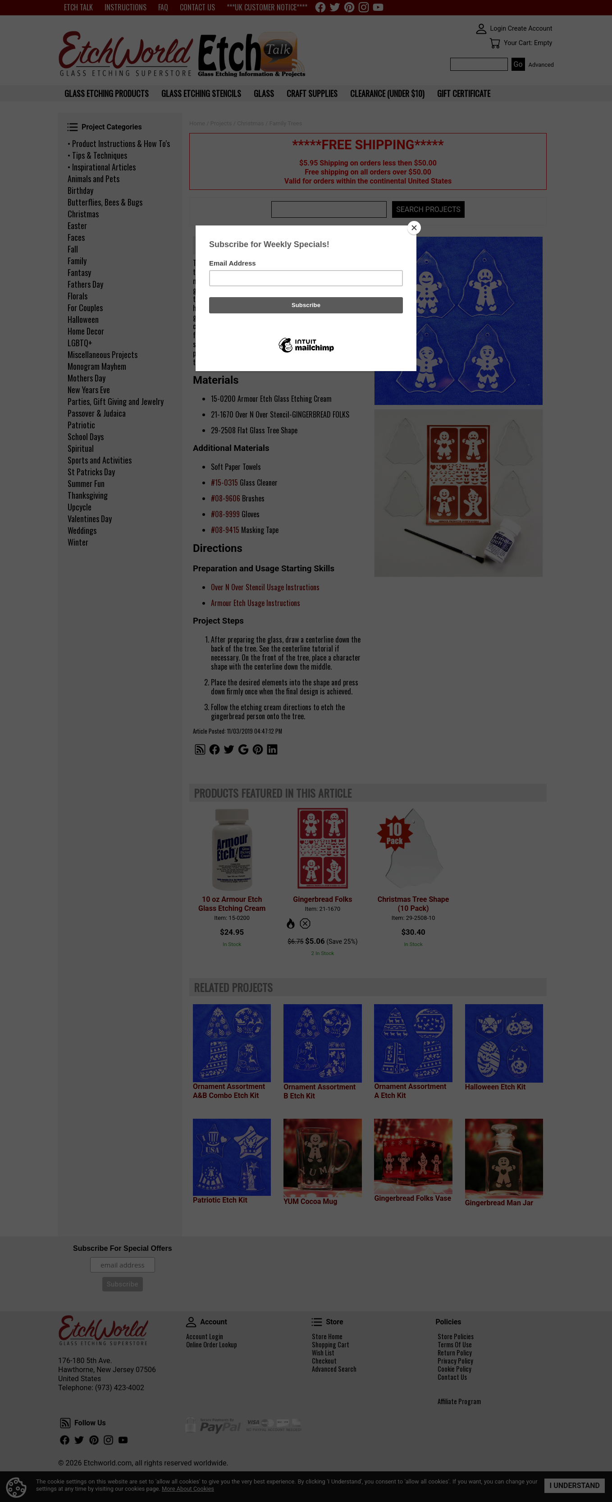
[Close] (414, 227)
